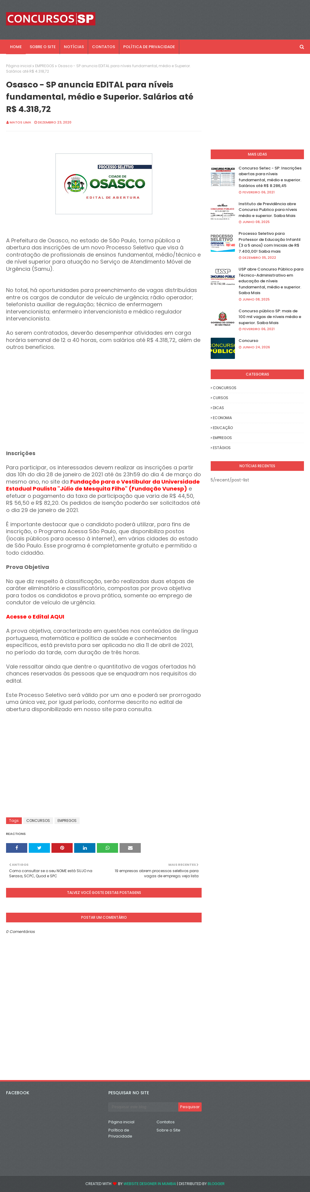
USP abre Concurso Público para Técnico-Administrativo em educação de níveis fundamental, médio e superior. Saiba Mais (271, 281)
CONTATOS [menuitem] (103, 47)
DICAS (218, 407)
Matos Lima (20, 122)
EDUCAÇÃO (223, 427)
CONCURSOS (38, 820)
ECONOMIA (222, 417)
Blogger (216, 1183)
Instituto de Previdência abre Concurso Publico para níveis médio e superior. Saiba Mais (268, 209)
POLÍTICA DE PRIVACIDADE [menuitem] (149, 47)
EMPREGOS (44, 65)
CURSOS (220, 397)
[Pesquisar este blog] (143, 1107)
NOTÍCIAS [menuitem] (74, 47)
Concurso (248, 340)
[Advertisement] (104, 407)
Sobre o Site (168, 1130)
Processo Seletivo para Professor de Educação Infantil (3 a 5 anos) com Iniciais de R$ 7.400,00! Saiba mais (270, 242)
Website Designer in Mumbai (150, 1183)
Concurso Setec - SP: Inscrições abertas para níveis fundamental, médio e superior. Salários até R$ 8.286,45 (270, 177)
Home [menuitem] (16, 47)
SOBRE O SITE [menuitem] (43, 47)
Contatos (166, 1122)
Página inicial (18, 65)
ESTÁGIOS (222, 447)
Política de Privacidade (120, 1133)
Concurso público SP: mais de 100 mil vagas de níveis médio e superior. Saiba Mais (270, 317)
